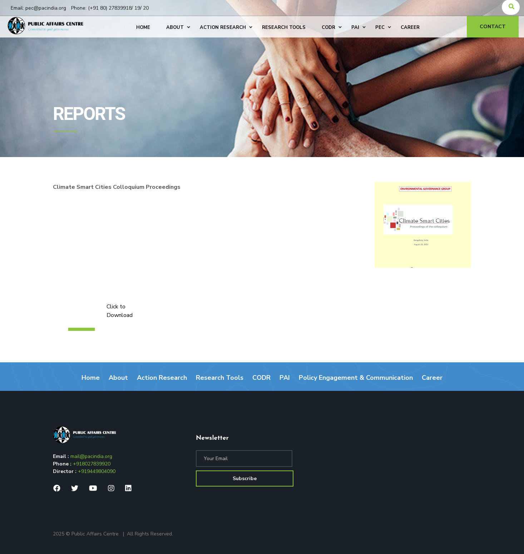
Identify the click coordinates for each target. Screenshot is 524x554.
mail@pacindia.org (91, 456)
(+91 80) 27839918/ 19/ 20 (118, 8)
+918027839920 (91, 463)
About (118, 377)
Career (432, 377)
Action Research (162, 377)
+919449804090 (96, 471)
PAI (285, 377)
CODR (261, 377)
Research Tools (219, 377)
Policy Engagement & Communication (356, 377)
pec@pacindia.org (45, 8)
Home (90, 377)
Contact (494, 26)
